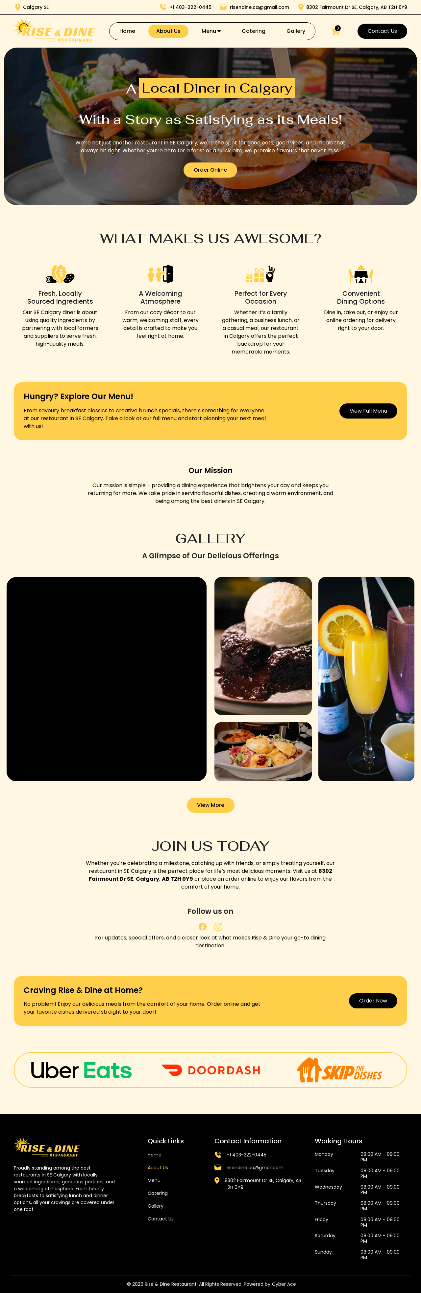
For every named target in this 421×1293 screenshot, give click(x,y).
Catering (253, 31)
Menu (211, 31)
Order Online (210, 170)
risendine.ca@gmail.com (255, 1167)
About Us (168, 31)
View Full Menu (368, 411)
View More (210, 805)
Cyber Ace (284, 1284)
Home (127, 31)
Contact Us (382, 31)
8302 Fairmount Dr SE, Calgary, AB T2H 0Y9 (263, 1184)
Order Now (373, 1000)
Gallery (295, 31)
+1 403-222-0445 (246, 1155)
